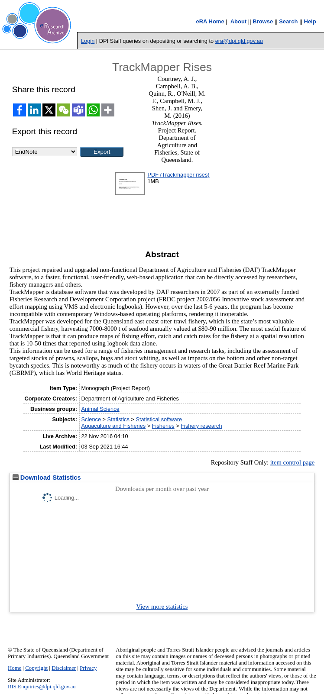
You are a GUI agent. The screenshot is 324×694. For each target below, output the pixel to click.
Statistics (118, 419)
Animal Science (100, 409)
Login (87, 41)
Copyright (36, 668)
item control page (292, 462)
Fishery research (201, 426)
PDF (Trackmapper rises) (178, 174)
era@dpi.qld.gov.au (239, 41)
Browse (263, 21)
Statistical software (159, 419)
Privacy (88, 668)
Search (288, 21)
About (238, 21)
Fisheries (163, 426)
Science (91, 419)
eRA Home (210, 21)
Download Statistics (47, 477)
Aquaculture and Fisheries (113, 426)
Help (310, 21)
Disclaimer (64, 668)
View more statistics (162, 606)
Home (14, 668)
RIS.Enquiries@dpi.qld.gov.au (42, 687)
